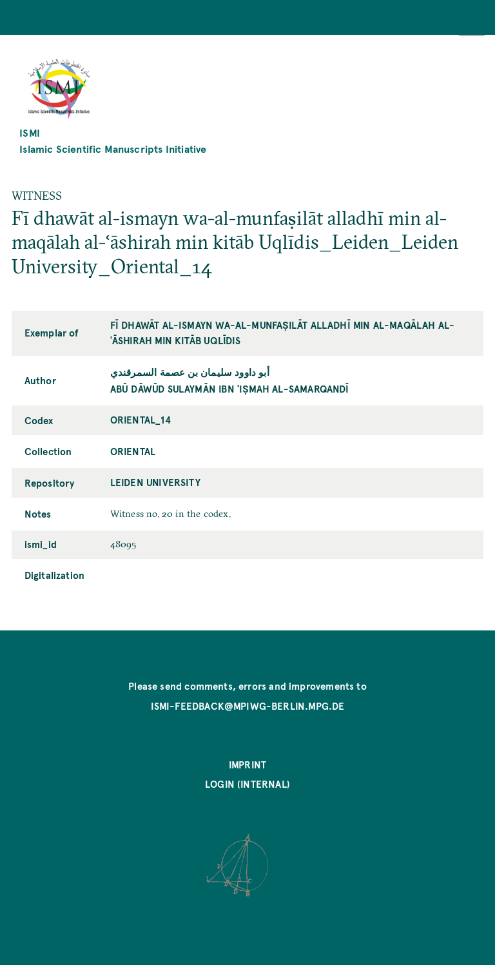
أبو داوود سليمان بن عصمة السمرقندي (189, 372)
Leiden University (155, 482)
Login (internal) (247, 783)
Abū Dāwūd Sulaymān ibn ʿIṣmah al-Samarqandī (229, 388)
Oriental (132, 451)
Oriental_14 (140, 419)
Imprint (247, 764)
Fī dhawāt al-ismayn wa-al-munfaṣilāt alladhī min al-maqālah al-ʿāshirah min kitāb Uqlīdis (282, 332)
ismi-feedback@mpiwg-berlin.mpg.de (248, 705)
